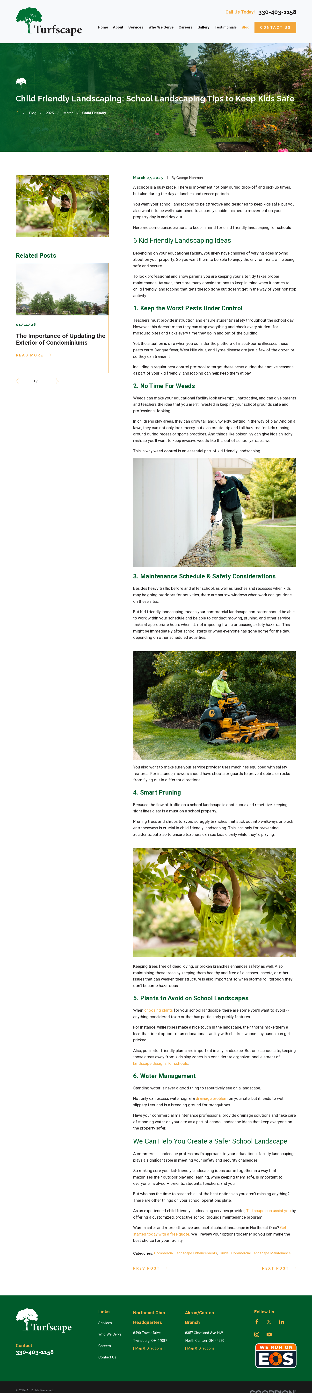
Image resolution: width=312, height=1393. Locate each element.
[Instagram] (256, 1334)
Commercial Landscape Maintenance (261, 1253)
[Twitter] (269, 1321)
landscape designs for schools (160, 1063)
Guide (224, 1253)
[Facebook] (256, 1321)
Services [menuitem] (136, 27)
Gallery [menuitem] (203, 27)
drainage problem (212, 1098)
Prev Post (150, 1268)
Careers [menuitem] (186, 27)
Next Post (279, 1268)
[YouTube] (269, 1334)
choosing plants (158, 1010)
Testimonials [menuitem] (226, 27)
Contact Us (275, 27)
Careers (104, 1346)
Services (105, 1323)
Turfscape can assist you (268, 1210)
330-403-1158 (277, 12)
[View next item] (55, 381)
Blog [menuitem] (245, 27)
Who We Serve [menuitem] (161, 27)
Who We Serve (110, 1334)
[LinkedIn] (281, 1321)
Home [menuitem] (103, 27)
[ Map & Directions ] (149, 1348)
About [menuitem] (118, 27)
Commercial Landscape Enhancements (185, 1253)
